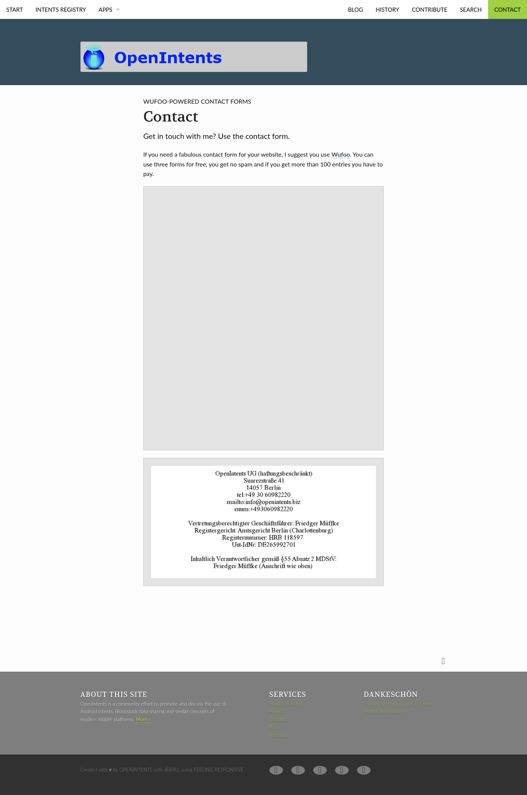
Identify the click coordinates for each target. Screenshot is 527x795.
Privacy (276, 711)
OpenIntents (136, 770)
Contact (508, 9)
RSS (273, 727)
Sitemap (277, 735)
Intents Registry (61, 9)
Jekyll (172, 770)
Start (14, 9)
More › (143, 719)
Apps (105, 9)
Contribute (429, 9)
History (387, 9)
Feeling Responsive (219, 770)
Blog (355, 9)
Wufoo (340, 154)
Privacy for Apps (286, 704)
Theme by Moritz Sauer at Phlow (398, 704)
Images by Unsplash (384, 711)
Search (471, 9)
